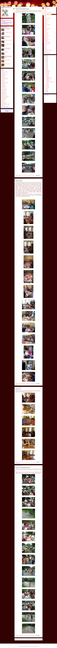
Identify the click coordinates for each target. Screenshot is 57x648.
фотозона (2, 105)
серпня (47, 74)
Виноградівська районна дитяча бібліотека (6, 21)
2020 (46, 63)
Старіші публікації (39, 639)
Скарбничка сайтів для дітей (48, 12)
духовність (2, 77)
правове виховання (3, 97)
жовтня (47, 72)
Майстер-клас (18, 389)
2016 (46, 68)
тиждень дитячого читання (47, 50)
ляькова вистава (3, 89)
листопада (47, 71)
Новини (45, 11)
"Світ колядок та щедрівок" (8, 32)
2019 (46, 64)
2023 (46, 60)
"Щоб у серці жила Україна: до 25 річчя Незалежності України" (8, 57)
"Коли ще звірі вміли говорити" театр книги (7, 48)
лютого (47, 87)
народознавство (3, 93)
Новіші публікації (17, 639)
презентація (2, 98)
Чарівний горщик (18, 180)
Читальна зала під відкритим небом (22, 467)
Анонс (2, 70)
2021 (46, 62)
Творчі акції (18, 176)
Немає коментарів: (32, 175)
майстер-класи (3, 90)
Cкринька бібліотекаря (4, 106)
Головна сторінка (28, 639)
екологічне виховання (4, 78)
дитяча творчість (3, 74)
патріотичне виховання (47, 42)
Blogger (37, 646)
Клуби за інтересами (4, 82)
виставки (2, 73)
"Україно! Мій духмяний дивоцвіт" (22, 8)
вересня (47, 73)
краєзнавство (3, 86)
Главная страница (46, 8)
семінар (2, 101)
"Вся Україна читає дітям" (8, 40)
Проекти (45, 46)
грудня (47, 70)
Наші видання (3, 94)
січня (47, 88)
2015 (46, 69)
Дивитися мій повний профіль (5, 24)
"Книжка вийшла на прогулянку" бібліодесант (8, 36)
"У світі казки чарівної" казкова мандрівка (8, 28)
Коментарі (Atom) (30, 641)
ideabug (32, 646)
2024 (46, 59)
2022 (46, 61)
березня (47, 86)
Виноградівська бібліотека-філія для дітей (18, 3)
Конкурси (2, 85)
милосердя (45, 38)
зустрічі (2, 81)
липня (47, 75)
